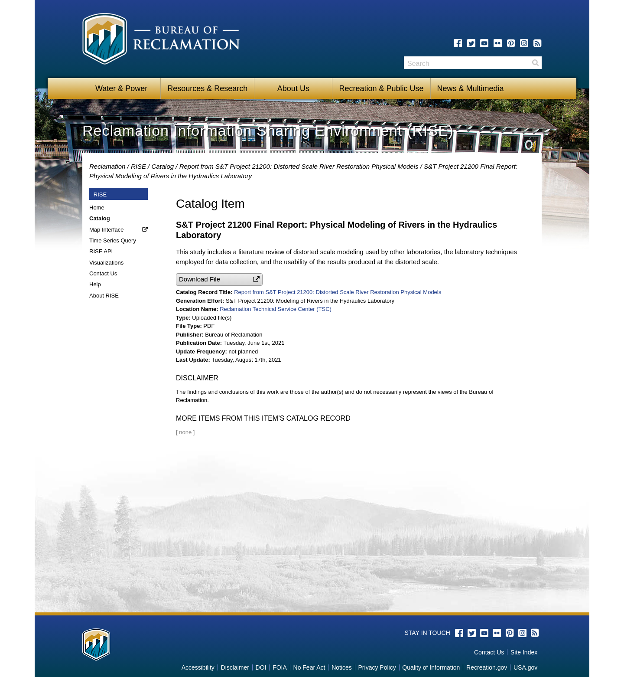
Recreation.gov (486, 667)
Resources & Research (207, 88)
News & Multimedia (470, 88)
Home (96, 207)
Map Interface (106, 229)
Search (535, 62)
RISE (138, 166)
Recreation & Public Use (381, 88)
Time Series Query (112, 240)
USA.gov (525, 667)
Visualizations (106, 262)
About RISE (104, 295)
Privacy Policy (377, 667)
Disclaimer (235, 667)
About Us (293, 88)
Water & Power (121, 88)
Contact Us (103, 273)
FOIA (280, 667)
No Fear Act (309, 667)
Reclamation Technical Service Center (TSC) (276, 309)
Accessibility (198, 667)
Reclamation (107, 166)
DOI (261, 667)
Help (95, 284)
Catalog (162, 166)
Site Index (523, 652)
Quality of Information (431, 667)
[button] (219, 279)
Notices (342, 667)
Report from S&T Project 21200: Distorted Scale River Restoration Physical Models (299, 166)
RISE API (101, 251)
